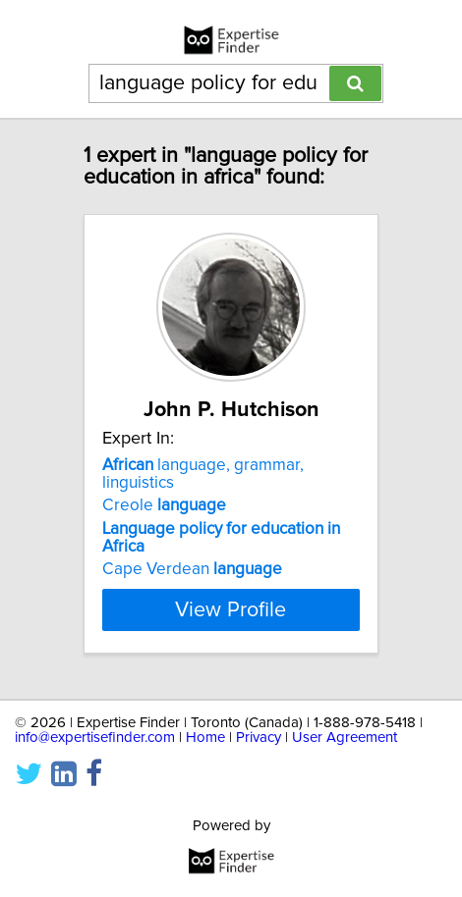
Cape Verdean (192, 569)
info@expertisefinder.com (95, 737)
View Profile (230, 609)
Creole (164, 505)
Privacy (258, 737)
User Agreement (344, 737)
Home (205, 737)
